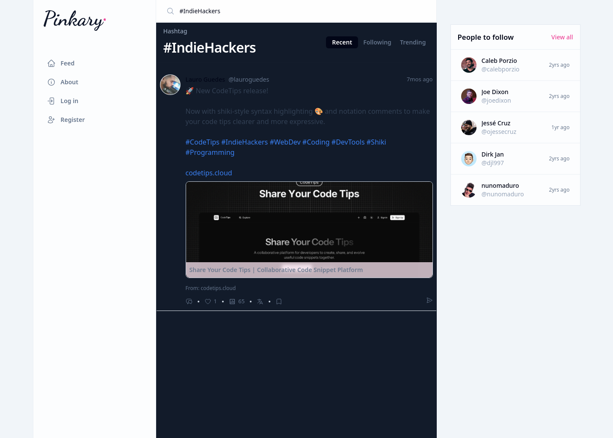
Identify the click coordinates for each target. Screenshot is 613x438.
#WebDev (284, 142)
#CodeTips (203, 142)
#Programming (210, 152)
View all (562, 37)
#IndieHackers (244, 142)
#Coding (316, 142)
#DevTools (348, 142)
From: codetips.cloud (211, 288)
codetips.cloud (209, 173)
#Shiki (376, 142)
